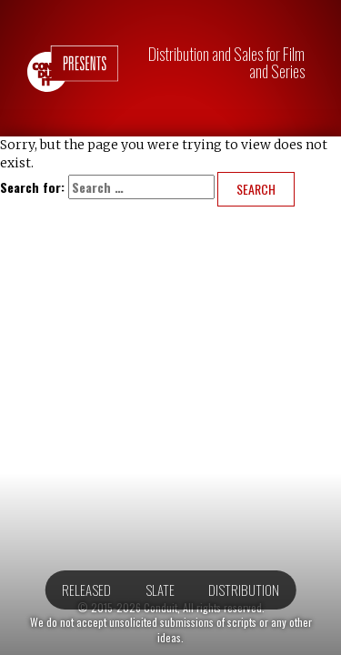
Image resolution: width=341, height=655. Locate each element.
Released (86, 589)
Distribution (243, 589)
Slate (160, 589)
